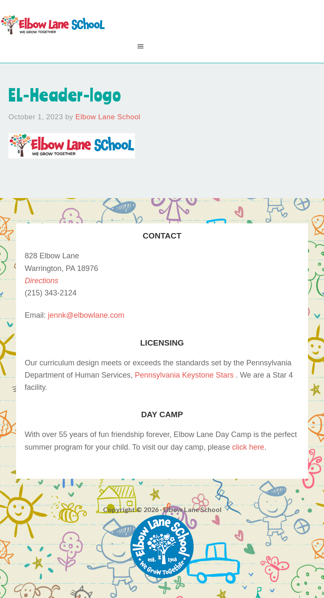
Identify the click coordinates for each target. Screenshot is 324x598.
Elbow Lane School (52, 25)
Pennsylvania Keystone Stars (184, 375)
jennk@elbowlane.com (86, 315)
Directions (41, 280)
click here (248, 447)
